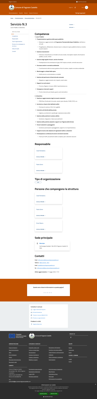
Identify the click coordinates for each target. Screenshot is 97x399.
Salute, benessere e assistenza (56, 357)
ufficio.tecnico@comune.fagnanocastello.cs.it (48, 260)
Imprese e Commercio (34, 355)
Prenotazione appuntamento (35, 369)
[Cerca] (86, 7)
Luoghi (70, 359)
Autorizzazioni (52, 360)
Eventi (70, 361)
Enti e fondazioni (13, 355)
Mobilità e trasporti (33, 360)
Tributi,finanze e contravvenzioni (56, 352)
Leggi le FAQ (31, 374)
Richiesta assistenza (33, 376)
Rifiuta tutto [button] (54, 393)
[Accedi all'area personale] (81, 1)
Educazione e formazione (54, 347)
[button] (48, 396)
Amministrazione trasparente (55, 369)
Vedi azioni (72, 27)
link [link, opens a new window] (61, 390)
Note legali (51, 376)
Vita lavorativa (32, 352)
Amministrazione (19, 18)
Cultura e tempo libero (34, 350)
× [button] (95, 384)
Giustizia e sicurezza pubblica (55, 350)
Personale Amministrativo (15, 360)
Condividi (72, 24)
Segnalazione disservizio (34, 372)
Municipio (42, 243)
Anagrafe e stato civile (34, 348)
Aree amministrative (29, 18)
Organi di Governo (13, 348)
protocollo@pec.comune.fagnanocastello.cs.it (19, 381)
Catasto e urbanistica (34, 357)
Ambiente (51, 355)
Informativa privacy (53, 374)
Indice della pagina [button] (16, 31)
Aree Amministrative (13, 350)
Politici (10, 357)
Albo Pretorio (52, 372)
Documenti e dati (13, 362)
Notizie (70, 348)
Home (12, 18)
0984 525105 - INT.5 (44, 262)
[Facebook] (74, 7)
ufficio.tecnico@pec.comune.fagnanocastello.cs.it (48, 268)
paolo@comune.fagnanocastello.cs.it (46, 265)
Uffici (10, 352)
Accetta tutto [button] (43, 393)
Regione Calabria (13, 2)
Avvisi (70, 352)
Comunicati (71, 350)
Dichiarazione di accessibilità (55, 379)
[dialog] (48, 391)
